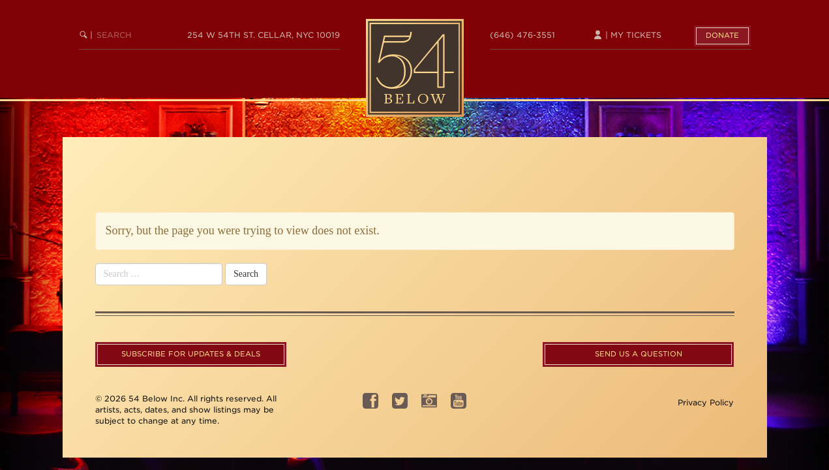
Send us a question (638, 353)
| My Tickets (627, 35)
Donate (722, 35)
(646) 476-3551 (522, 35)
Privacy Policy (706, 402)
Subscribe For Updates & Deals (190, 353)
